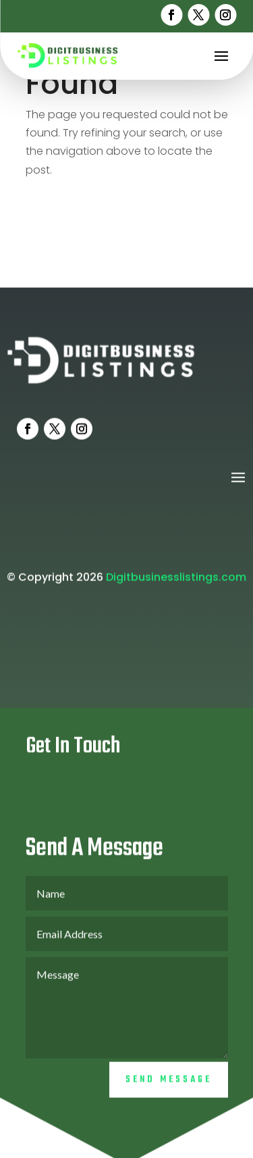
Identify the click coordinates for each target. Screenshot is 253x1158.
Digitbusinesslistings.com (176, 583)
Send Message (168, 1086)
